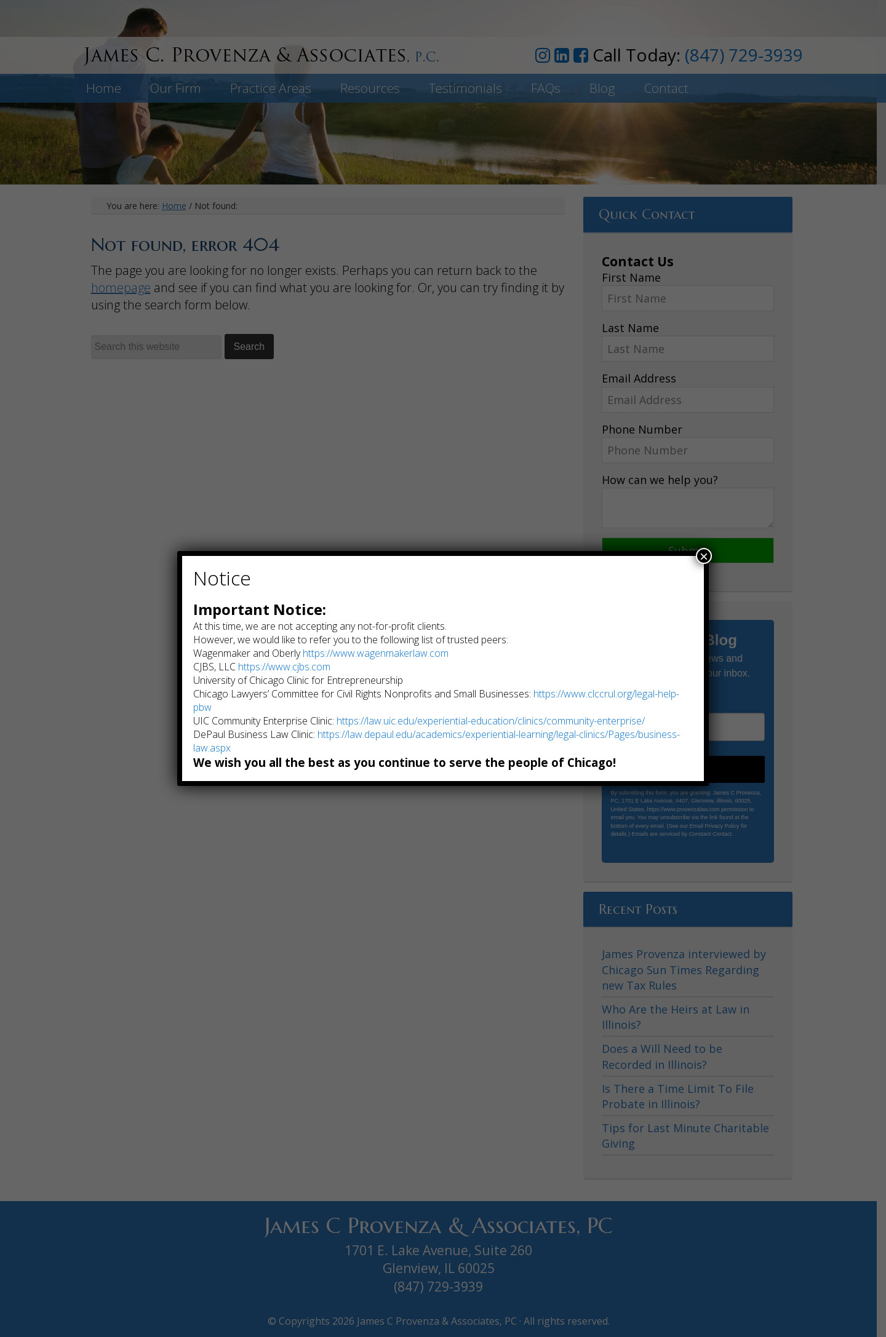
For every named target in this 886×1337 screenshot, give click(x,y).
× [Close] (704, 556)
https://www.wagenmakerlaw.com (376, 653)
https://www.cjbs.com (284, 666)
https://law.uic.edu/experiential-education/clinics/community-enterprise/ (491, 721)
